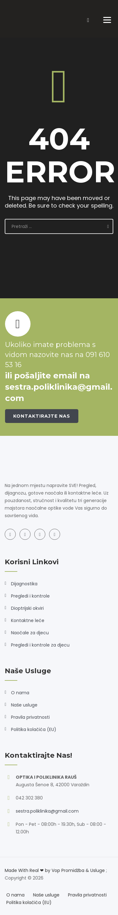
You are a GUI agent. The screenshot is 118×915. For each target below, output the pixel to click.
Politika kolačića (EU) (33, 729)
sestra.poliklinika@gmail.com (47, 811)
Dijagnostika (24, 584)
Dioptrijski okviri (27, 608)
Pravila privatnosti (30, 717)
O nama (20, 693)
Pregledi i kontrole (30, 596)
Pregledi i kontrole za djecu (40, 645)
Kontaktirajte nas (41, 416)
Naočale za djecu (30, 633)
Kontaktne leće (27, 620)
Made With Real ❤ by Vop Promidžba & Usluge (55, 870)
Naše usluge (24, 705)
